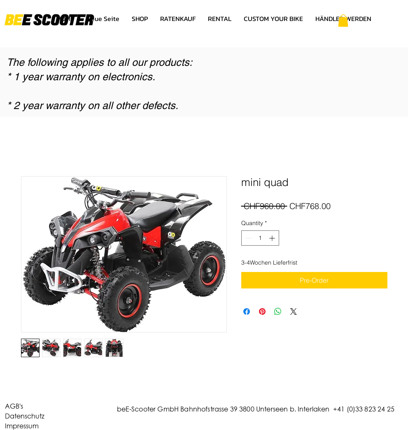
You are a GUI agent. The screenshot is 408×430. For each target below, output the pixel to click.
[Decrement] (247, 238)
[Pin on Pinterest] (262, 311)
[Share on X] (293, 311)
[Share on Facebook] (247, 311)
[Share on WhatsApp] (278, 311)
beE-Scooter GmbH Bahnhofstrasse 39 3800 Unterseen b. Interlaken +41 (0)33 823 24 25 (255, 408)
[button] (343, 20)
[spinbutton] (260, 238)
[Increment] (273, 238)
